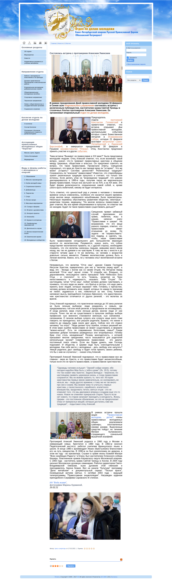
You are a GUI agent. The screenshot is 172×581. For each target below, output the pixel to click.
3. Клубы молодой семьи (32, 183)
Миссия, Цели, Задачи (32, 153)
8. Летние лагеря (30, 200)
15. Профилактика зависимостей (30, 224)
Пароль (129, 52)
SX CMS (103, 577)
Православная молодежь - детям (106, 416)
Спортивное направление (33, 97)
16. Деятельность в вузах (33, 228)
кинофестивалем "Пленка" (74, 149)
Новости (27, 58)
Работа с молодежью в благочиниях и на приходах (33, 76)
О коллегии (28, 124)
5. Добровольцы (29, 190)
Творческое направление (33, 100)
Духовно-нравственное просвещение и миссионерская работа (35, 82)
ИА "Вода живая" (58, 482)
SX (78, 577)
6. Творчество (29, 193)
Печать (57, 577)
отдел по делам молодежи (94, 113)
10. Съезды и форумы (31, 206)
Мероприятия (29, 55)
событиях (82, 151)
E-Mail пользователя (133, 48)
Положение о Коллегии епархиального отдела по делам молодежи (33, 132)
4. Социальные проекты (32, 186)
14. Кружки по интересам (33, 220)
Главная (53, 43)
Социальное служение (32, 109)
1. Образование (29, 176)
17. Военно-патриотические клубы (33, 232)
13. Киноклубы (29, 216)
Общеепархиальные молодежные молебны (32, 93)
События (67, 43)
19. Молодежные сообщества (34, 240)
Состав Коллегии (30, 127)
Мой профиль (132, 43)
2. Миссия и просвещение (33, 180)
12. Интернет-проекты (31, 213)
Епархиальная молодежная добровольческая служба (33, 88)
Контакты (114, 577)
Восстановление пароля (136, 64)
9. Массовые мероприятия (33, 203)
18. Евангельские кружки (32, 237)
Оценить (53, 559)
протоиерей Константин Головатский (106, 121)
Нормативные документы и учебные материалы (33, 62)
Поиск (129, 72)
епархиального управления (79, 105)
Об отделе (27, 51)
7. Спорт (27, 196)
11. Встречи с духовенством (34, 210)
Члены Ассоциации (31, 156)
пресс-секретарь (60, 548)
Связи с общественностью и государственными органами (34, 104)
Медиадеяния (29, 159)
